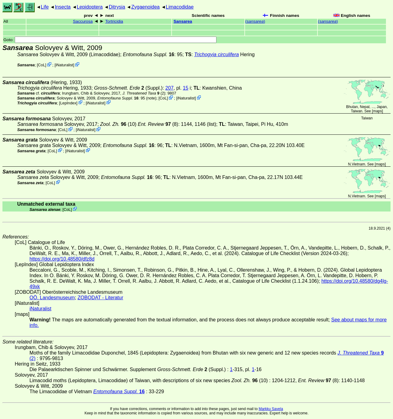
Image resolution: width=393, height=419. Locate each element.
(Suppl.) (128, 88)
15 (186, 88)
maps (377, 111)
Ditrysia (117, 7)
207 (169, 88)
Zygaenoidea (145, 7)
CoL (41, 65)
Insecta (63, 7)
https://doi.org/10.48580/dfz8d (62, 259)
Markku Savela (271, 409)
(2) (144, 93)
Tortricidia (114, 21)
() (255, 21)
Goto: (109, 39)
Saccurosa (83, 21)
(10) (118, 124)
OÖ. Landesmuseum (52, 297)
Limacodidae (180, 7)
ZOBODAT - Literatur (100, 297)
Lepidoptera (90, 7)
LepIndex (68, 102)
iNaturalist (64, 65)
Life (45, 7)
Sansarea (182, 21)
